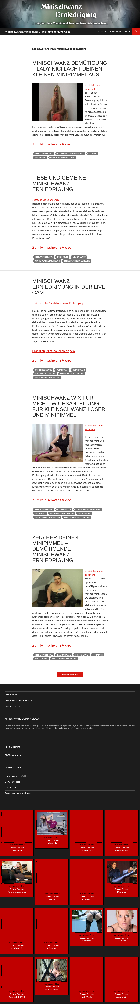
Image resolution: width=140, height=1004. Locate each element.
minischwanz (84, 513)
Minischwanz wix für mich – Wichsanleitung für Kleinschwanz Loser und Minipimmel (68, 406)
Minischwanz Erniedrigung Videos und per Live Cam (37, 31)
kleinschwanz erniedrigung (70, 154)
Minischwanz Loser (119, 31)
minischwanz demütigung (62, 157)
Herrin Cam (11, 787)
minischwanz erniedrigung (77, 261)
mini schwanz (79, 257)
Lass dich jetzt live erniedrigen (53, 351)
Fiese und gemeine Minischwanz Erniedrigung (59, 183)
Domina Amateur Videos (17, 776)
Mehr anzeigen (70, 674)
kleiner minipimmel (44, 154)
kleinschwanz (64, 509)
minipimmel (40, 513)
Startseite (101, 31)
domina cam (62, 370)
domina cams (79, 370)
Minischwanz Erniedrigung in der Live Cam (68, 286)
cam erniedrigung (43, 370)
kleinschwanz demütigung (88, 509)
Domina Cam (11, 694)
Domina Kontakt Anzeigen (18, 700)
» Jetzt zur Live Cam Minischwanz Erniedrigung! (58, 303)
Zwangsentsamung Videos (18, 793)
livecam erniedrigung (45, 374)
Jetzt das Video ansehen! (46, 199)
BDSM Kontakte (13, 755)
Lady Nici (93, 154)
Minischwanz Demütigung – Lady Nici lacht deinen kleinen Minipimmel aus (69, 68)
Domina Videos (12, 706)
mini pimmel (40, 157)
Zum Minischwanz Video (51, 144)
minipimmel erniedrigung (72, 374)
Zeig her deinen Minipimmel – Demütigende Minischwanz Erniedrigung (55, 548)
